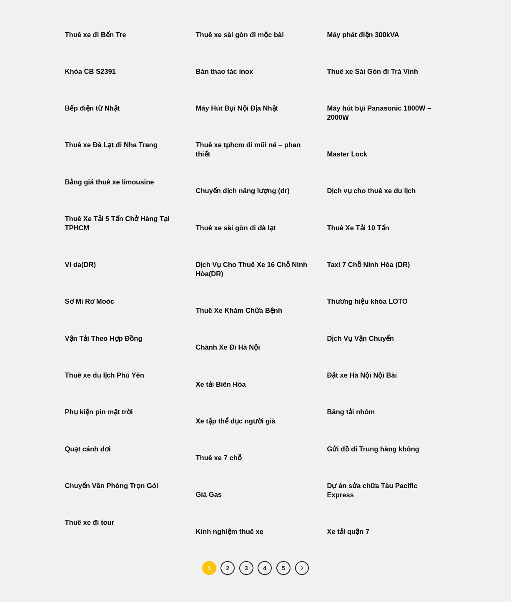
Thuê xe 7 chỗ (219, 458)
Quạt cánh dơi (88, 449)
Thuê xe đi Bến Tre (95, 35)
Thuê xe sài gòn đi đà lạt (236, 228)
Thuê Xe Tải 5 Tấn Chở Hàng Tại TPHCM (117, 223)
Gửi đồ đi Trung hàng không (373, 449)
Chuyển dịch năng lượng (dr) (243, 191)
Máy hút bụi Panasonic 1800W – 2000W (379, 112)
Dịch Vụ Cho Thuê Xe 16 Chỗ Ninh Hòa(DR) (252, 269)
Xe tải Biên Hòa (221, 384)
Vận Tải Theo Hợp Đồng (104, 339)
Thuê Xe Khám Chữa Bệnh (239, 311)
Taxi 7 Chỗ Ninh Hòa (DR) (368, 265)
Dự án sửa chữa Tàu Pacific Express (372, 490)
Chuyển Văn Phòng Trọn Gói (111, 486)
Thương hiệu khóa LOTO (367, 301)
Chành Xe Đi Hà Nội (228, 347)
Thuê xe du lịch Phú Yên (104, 375)
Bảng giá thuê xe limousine (109, 182)
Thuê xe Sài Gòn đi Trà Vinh (372, 72)
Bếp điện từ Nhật (92, 108)
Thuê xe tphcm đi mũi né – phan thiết (248, 149)
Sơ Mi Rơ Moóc (89, 301)
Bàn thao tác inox (224, 72)
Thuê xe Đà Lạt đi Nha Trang (111, 145)
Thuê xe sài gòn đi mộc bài (240, 35)
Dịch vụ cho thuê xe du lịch (371, 191)
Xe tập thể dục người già (236, 421)
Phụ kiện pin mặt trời (99, 412)
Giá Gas (209, 495)
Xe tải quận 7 (348, 532)
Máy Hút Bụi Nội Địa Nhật (237, 108)
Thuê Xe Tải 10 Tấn (358, 228)
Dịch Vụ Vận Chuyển (360, 339)
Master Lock (347, 154)
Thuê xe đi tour (90, 522)
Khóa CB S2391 (90, 72)
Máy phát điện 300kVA (363, 35)
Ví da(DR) (80, 265)
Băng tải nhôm (351, 412)
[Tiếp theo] (302, 568)
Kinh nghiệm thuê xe (230, 532)
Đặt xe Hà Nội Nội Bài (362, 375)
